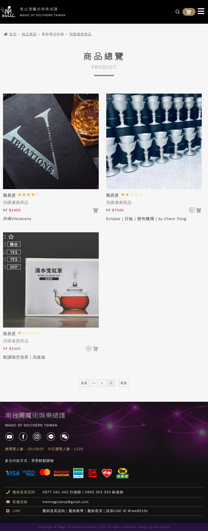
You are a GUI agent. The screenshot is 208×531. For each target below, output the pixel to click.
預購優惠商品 (80, 34)
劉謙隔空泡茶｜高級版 (24, 359)
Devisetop (161, 527)
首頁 (13, 34)
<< (94, 383)
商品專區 (29, 34)
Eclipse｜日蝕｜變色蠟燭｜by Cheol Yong (146, 218)
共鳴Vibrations (17, 218)
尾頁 (123, 383)
